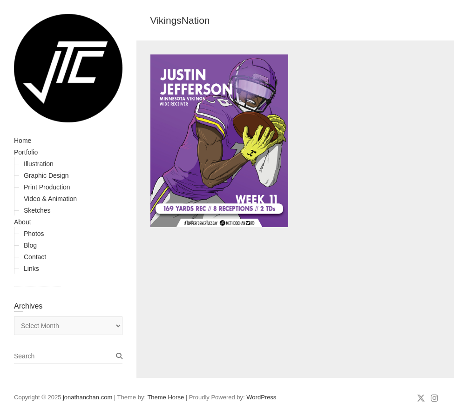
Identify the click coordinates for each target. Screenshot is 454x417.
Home (22, 140)
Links (31, 268)
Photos (34, 233)
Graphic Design (46, 175)
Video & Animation (50, 198)
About (22, 222)
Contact (35, 257)
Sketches (37, 210)
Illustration (39, 164)
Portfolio (26, 152)
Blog (30, 245)
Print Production (47, 187)
